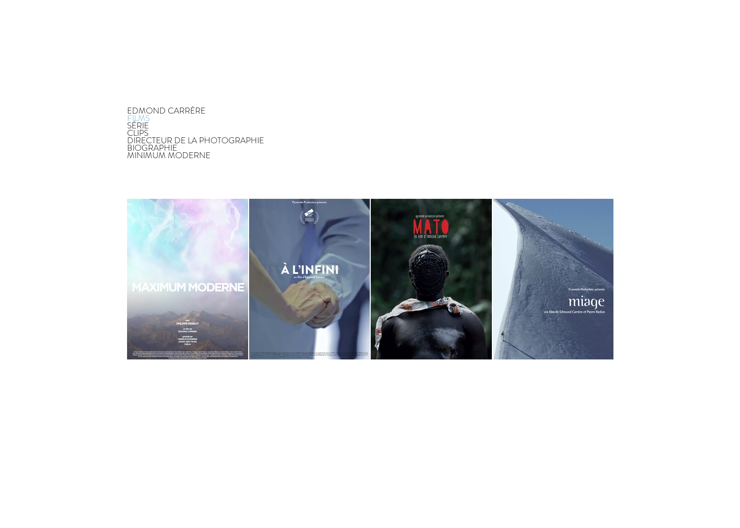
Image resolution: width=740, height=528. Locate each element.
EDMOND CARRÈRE (166, 111)
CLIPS (137, 133)
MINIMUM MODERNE (168, 155)
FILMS (138, 118)
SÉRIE (138, 125)
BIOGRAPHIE (152, 148)
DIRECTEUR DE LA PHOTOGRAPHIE (195, 140)
